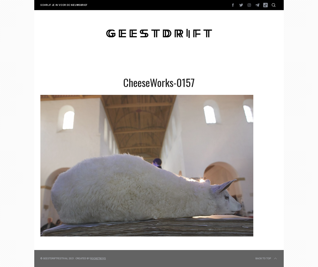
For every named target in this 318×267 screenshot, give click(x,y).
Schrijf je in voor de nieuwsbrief (63, 5)
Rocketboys (98, 258)
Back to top (267, 258)
